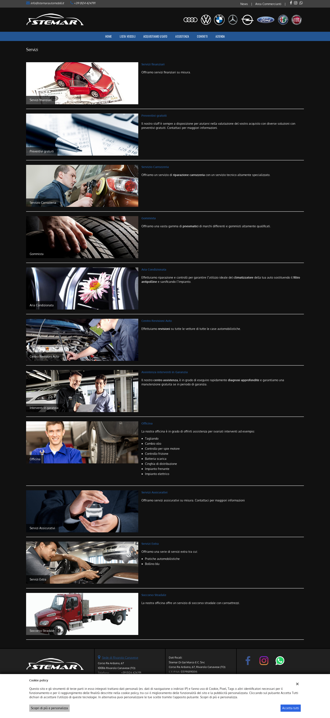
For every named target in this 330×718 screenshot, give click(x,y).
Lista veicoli (127, 36)
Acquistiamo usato (155, 36)
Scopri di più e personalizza (49, 708)
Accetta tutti (290, 708)
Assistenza (182, 36)
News (244, 4)
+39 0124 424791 (84, 3)
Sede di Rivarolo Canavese (120, 657)
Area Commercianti (268, 4)
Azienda (220, 36)
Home (108, 36)
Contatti (202, 36)
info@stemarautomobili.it (47, 3)
